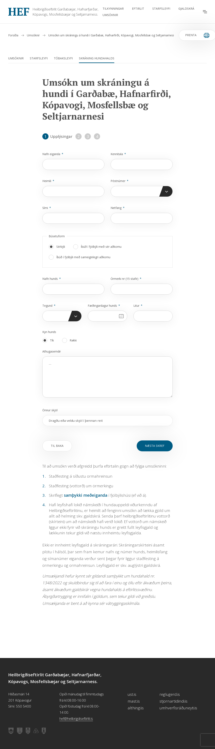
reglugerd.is (170, 694)
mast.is (134, 701)
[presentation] (107, 420)
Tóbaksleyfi (63, 58)
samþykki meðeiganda (85, 495)
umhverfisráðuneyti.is (178, 708)
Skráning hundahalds (96, 58)
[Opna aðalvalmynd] (205, 12)
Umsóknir (110, 15)
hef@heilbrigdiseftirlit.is (76, 718)
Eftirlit (138, 8)
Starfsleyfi (161, 8)
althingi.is (136, 708)
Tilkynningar (113, 8)
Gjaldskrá (186, 8)
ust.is (132, 694)
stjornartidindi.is (173, 701)
